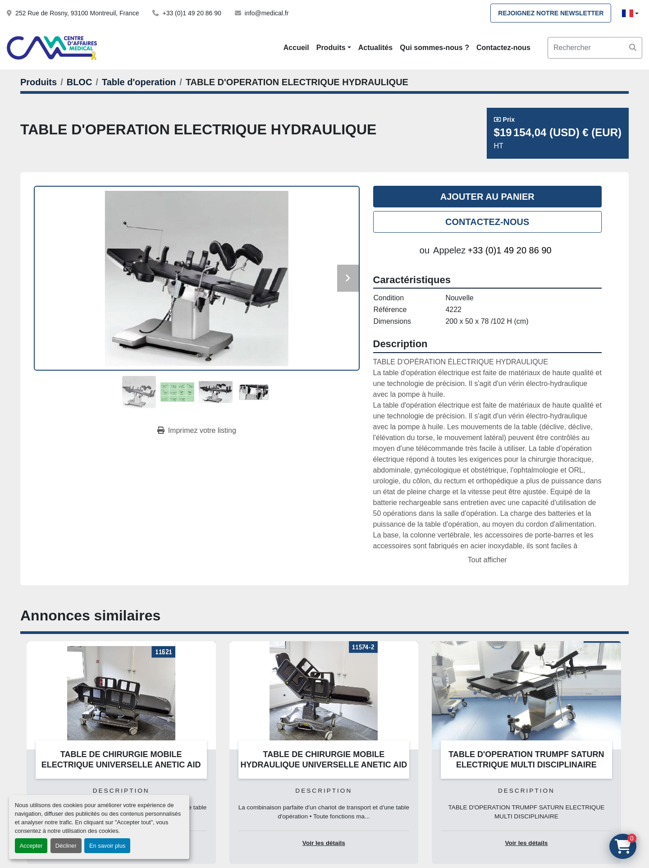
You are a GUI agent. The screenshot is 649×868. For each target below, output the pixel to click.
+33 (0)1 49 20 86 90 (191, 13)
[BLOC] (79, 82)
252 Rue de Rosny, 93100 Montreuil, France (77, 13)
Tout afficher (487, 560)
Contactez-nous (503, 47)
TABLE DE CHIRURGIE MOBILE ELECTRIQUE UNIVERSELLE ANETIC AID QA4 (121, 764)
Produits (331, 47)
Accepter (31, 845)
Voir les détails (323, 843)
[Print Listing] (197, 430)
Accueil (296, 47)
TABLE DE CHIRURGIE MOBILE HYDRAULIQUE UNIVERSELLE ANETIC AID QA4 (323, 764)
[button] (334, 47)
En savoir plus (107, 845)
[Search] (595, 48)
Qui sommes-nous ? (434, 47)
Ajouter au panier (487, 197)
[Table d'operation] (139, 82)
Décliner (66, 845)
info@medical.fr (266, 13)
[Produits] (38, 82)
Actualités (375, 47)
